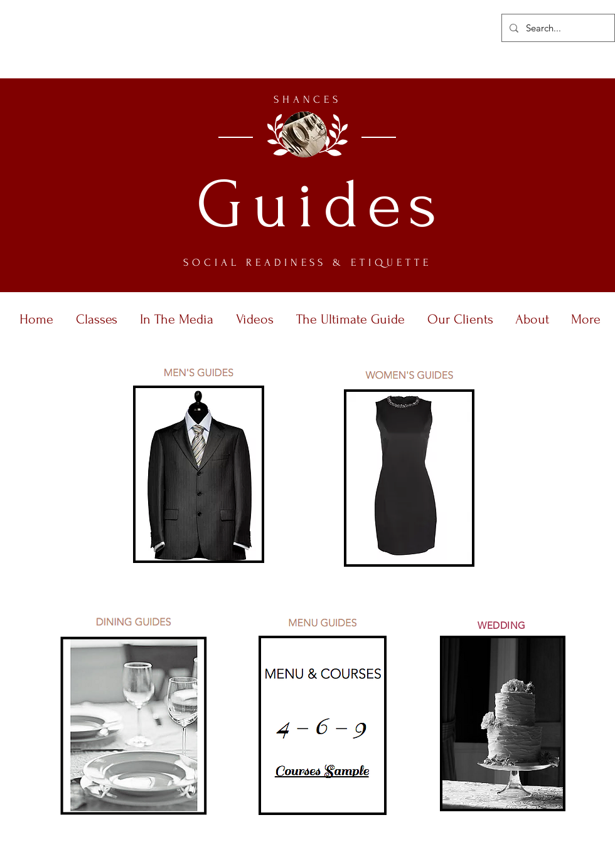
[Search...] (557, 27)
